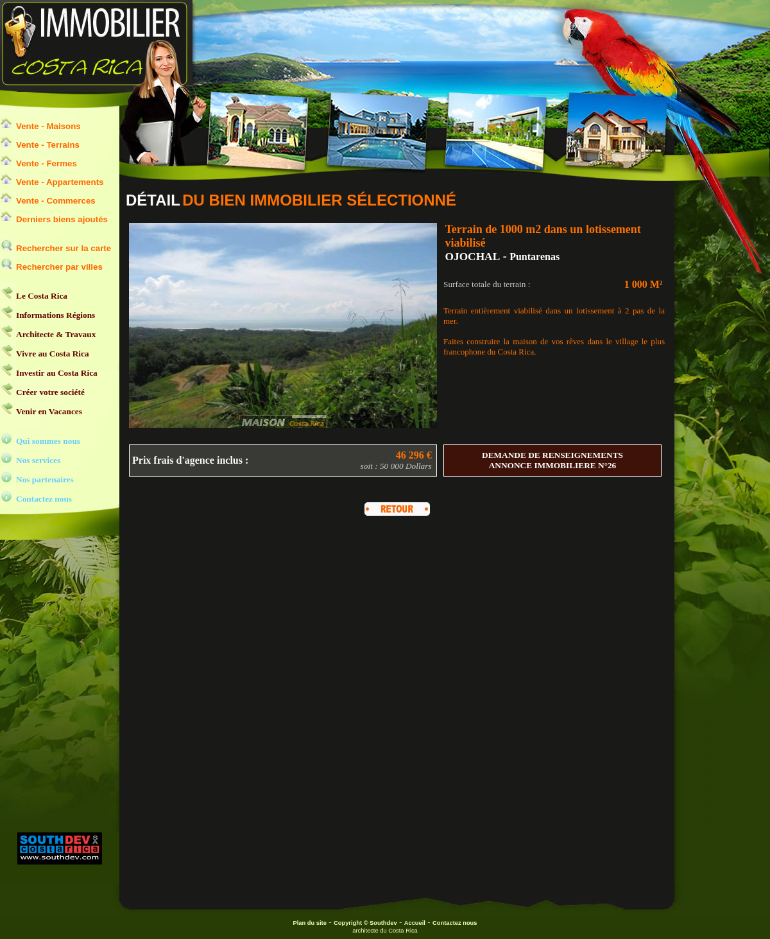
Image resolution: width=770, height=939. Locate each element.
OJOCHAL (473, 256)
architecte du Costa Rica (385, 930)
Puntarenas (534, 256)
